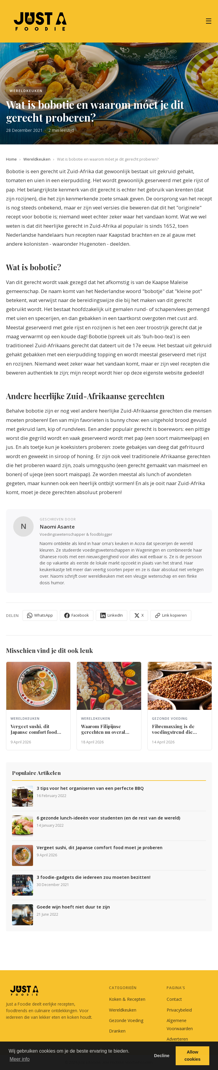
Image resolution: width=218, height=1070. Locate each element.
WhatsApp (40, 615)
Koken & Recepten (127, 999)
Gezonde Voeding (126, 1020)
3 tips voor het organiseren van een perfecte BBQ (90, 788)
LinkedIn (111, 615)
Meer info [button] (20, 1059)
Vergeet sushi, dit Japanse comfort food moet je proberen (99, 847)
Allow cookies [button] (192, 1056)
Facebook (76, 615)
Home (11, 159)
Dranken (117, 1031)
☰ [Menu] (208, 21)
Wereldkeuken (36, 159)
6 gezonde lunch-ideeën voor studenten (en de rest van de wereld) (108, 818)
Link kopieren (171, 615)
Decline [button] (161, 1055)
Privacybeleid (179, 1010)
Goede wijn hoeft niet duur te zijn (73, 907)
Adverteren (177, 1039)
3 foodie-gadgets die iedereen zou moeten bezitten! (93, 877)
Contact (174, 999)
